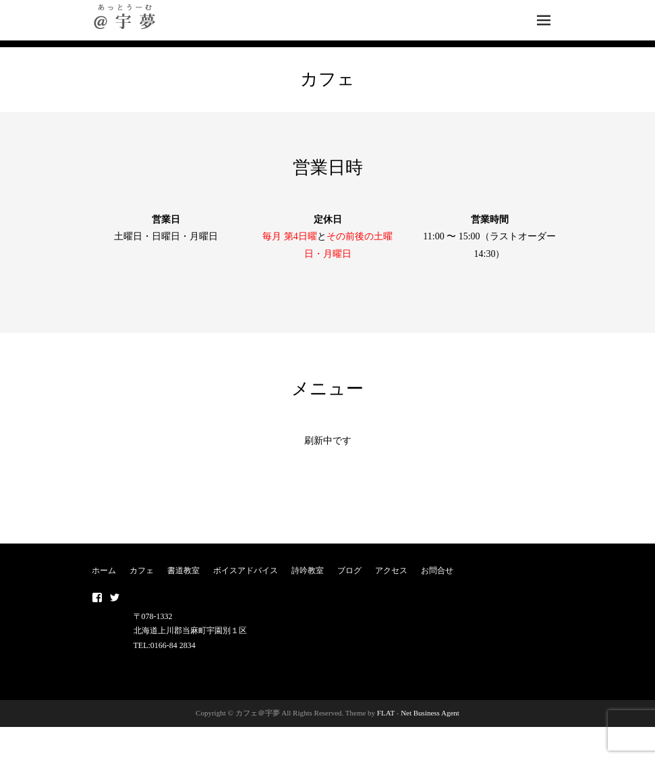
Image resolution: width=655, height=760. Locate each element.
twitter (114, 597)
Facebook (97, 597)
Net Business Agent (430, 713)
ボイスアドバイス (245, 570)
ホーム (104, 570)
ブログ (349, 570)
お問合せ (437, 570)
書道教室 (183, 570)
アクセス (391, 570)
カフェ (142, 570)
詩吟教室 (307, 570)
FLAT (386, 713)
